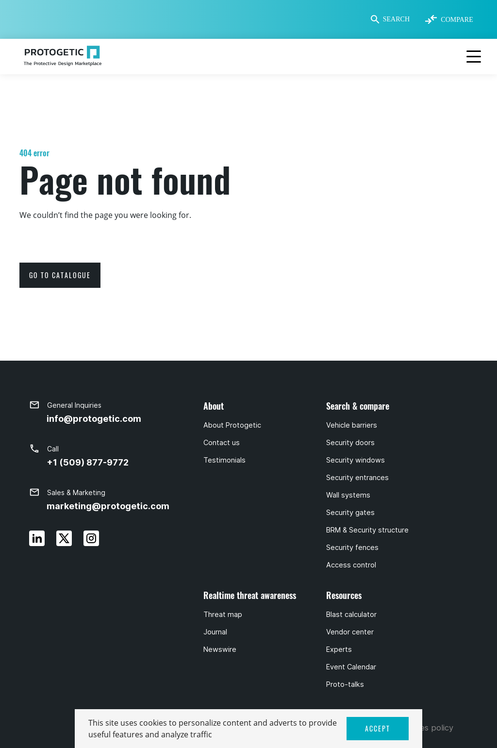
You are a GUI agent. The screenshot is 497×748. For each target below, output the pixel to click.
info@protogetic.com (94, 419)
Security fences (352, 547)
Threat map (222, 614)
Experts (339, 649)
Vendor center (350, 632)
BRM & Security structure (367, 530)
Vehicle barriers (351, 425)
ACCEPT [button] (377, 728)
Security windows (355, 460)
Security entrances (357, 477)
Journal (215, 632)
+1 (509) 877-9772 (88, 462)
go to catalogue (60, 275)
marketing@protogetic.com (108, 506)
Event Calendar (351, 667)
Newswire (219, 649)
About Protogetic (232, 425)
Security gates (350, 512)
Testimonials (224, 460)
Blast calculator (351, 614)
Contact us (221, 442)
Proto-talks (345, 684)
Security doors (350, 442)
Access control (351, 565)
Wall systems (348, 495)
